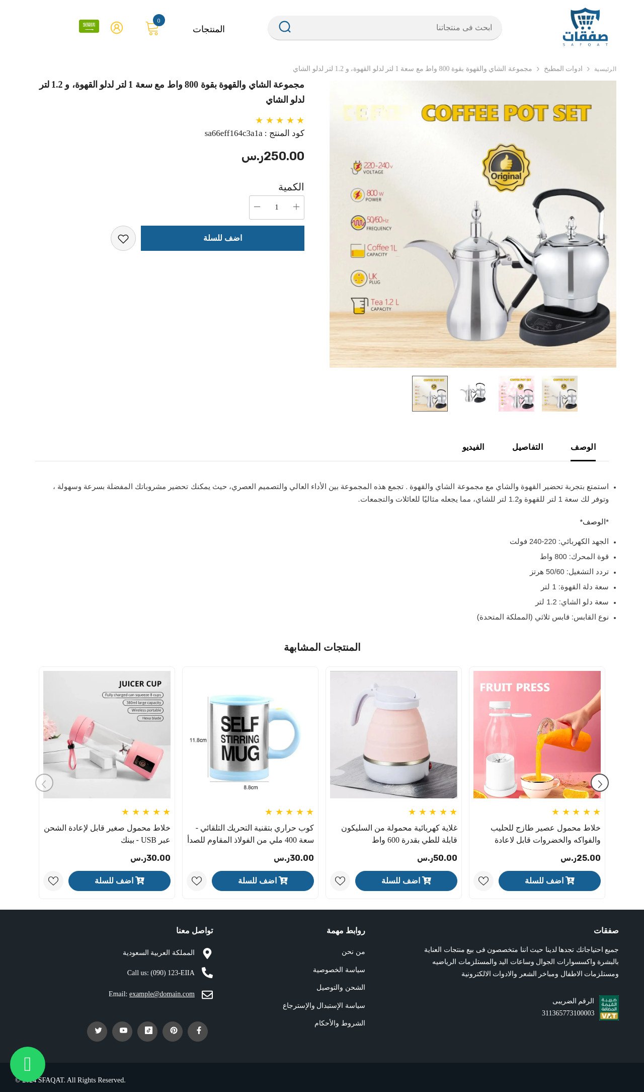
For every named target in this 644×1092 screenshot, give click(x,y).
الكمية (291, 187)
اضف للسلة (222, 238)
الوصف (583, 447)
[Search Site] (397, 28)
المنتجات (209, 29)
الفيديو (473, 447)
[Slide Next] (600, 783)
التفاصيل (527, 447)
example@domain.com (162, 994)
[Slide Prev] (44, 783)
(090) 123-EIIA (172, 973)
